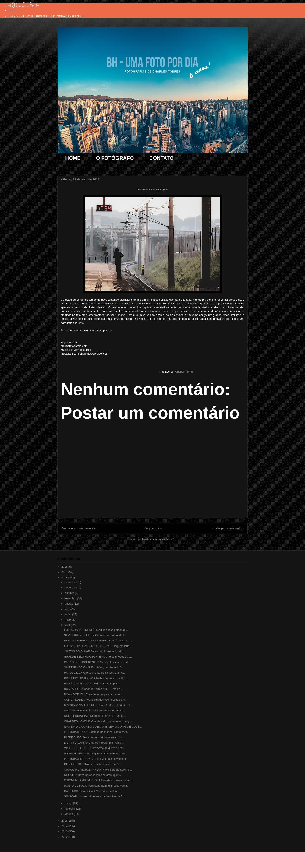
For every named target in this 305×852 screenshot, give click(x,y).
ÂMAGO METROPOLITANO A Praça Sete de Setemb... (98, 769)
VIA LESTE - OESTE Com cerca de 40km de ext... (94, 748)
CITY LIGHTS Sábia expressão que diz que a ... (93, 764)
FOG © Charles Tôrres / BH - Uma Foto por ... (92, 683)
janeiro (69, 814)
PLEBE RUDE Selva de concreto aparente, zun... (94, 737)
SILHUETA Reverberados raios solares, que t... (92, 775)
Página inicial (153, 528)
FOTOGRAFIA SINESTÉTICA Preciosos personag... (96, 629)
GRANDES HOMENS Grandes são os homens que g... (97, 721)
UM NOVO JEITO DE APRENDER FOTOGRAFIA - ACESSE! (45, 16)
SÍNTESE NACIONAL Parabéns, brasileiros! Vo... (94, 667)
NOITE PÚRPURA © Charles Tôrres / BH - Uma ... (95, 715)
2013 (64, 831)
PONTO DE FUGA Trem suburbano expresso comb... (96, 785)
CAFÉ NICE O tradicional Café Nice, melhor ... (92, 791)
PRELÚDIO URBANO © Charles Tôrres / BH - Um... (96, 678)
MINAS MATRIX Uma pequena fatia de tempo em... (95, 753)
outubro (70, 593)
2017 (64, 572)
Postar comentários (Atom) (157, 539)
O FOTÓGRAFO (115, 158)
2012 (64, 836)
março (69, 803)
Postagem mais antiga (228, 528)
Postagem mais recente (78, 528)
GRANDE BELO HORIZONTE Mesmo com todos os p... (98, 656)
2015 (64, 820)
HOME (72, 158)
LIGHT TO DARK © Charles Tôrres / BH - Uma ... (94, 742)
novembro (71, 587)
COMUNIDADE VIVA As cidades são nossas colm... (95, 699)
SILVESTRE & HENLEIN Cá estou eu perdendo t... (95, 635)
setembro (71, 598)
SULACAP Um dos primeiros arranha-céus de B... (94, 796)
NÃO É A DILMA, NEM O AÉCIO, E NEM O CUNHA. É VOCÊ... (103, 726)
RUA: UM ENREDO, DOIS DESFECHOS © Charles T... (98, 640)
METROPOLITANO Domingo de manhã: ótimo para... (96, 731)
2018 (64, 566)
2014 (64, 826)
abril (68, 625)
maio (68, 619)
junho (68, 614)
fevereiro (70, 808)
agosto (69, 603)
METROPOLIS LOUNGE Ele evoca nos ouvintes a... (96, 758)
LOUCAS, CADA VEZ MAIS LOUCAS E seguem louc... (97, 646)
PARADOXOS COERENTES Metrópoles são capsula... (97, 662)
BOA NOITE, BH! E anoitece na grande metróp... (93, 694)
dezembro (71, 582)
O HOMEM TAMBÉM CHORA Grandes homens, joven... (98, 780)
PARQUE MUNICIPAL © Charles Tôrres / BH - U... (94, 672)
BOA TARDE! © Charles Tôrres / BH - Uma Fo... (93, 688)
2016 (64, 577)
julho (68, 609)
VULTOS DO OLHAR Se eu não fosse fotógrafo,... (94, 651)
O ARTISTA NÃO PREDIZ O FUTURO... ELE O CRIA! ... (98, 705)
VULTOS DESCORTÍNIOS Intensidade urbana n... (94, 710)
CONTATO (161, 158)
